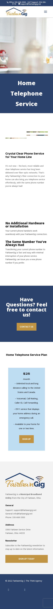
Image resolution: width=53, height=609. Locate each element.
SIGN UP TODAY (26, 559)
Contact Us (26, 327)
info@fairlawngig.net (23, 513)
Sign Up (26, 439)
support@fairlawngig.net (25, 510)
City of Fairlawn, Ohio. (30, 498)
